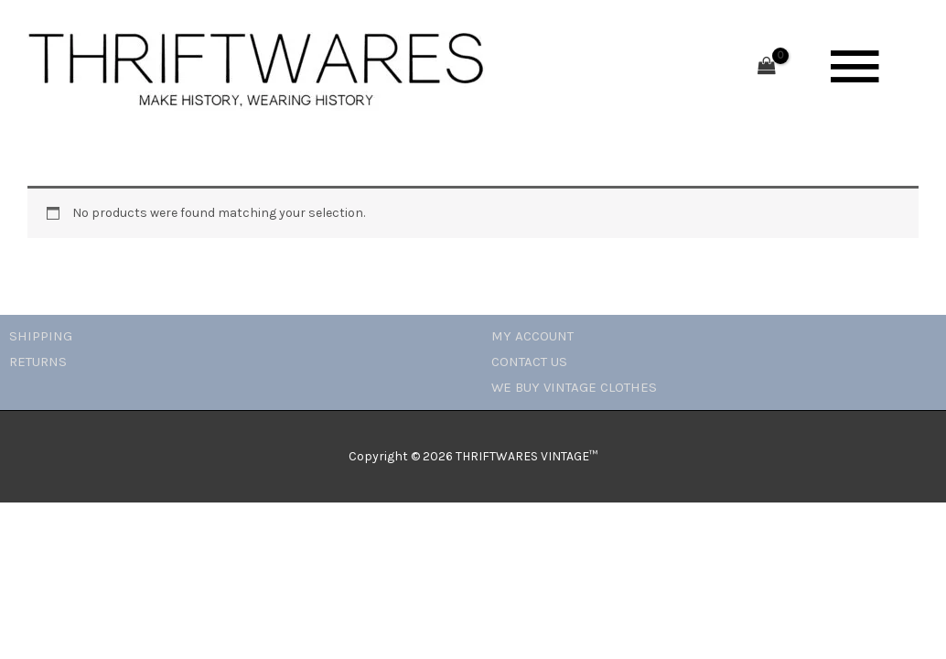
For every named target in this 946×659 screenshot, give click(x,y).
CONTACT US (529, 361)
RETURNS (38, 361)
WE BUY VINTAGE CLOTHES (574, 387)
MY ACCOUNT (532, 336)
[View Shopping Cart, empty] (767, 67)
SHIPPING (40, 336)
